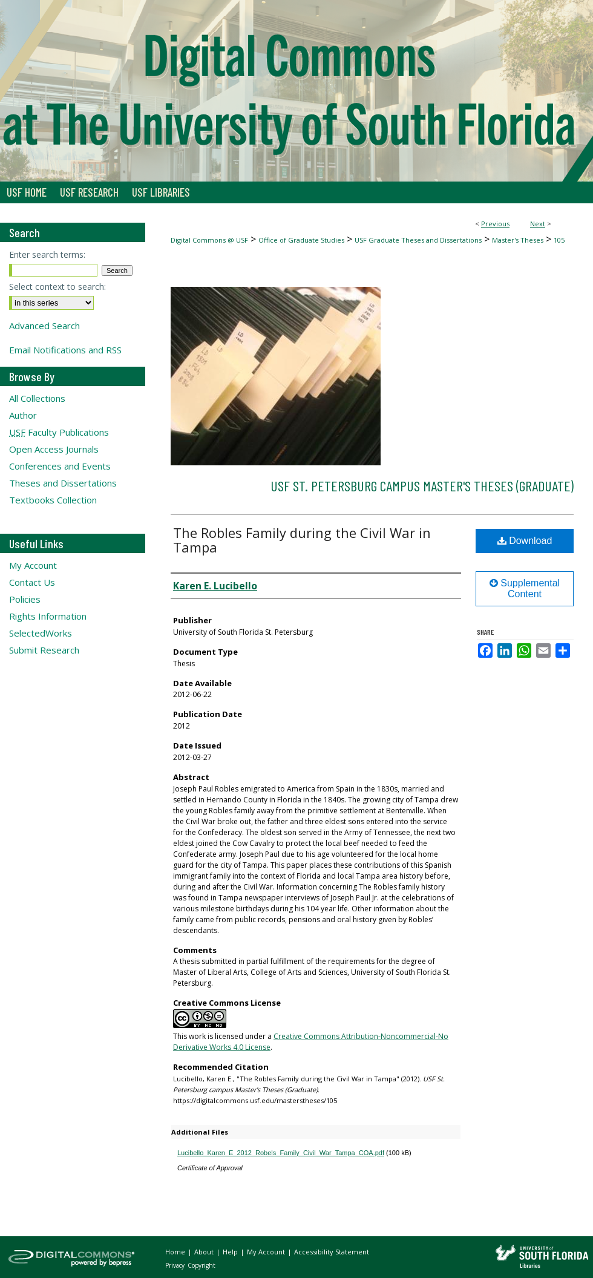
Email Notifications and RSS (65, 350)
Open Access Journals (54, 449)
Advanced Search (44, 326)
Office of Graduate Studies (301, 239)
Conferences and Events (60, 466)
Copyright (201, 1265)
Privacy (175, 1265)
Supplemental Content (525, 588)
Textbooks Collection (53, 500)
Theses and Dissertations (63, 483)
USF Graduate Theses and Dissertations (418, 239)
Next (537, 223)
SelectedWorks (40, 633)
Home (176, 1251)
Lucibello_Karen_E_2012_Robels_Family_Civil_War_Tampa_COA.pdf (280, 1152)
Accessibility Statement (331, 1251)
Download (524, 541)
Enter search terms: (47, 254)
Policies (25, 599)
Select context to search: (57, 286)
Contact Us (32, 582)
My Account (33, 565)
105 (559, 239)
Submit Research (44, 650)
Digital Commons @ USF (209, 239)
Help (231, 1251)
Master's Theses (517, 239)
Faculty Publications (59, 432)
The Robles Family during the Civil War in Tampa (302, 539)
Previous (495, 223)
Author (23, 415)
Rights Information (48, 616)
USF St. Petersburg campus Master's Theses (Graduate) (422, 485)
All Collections (37, 398)
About (204, 1251)
